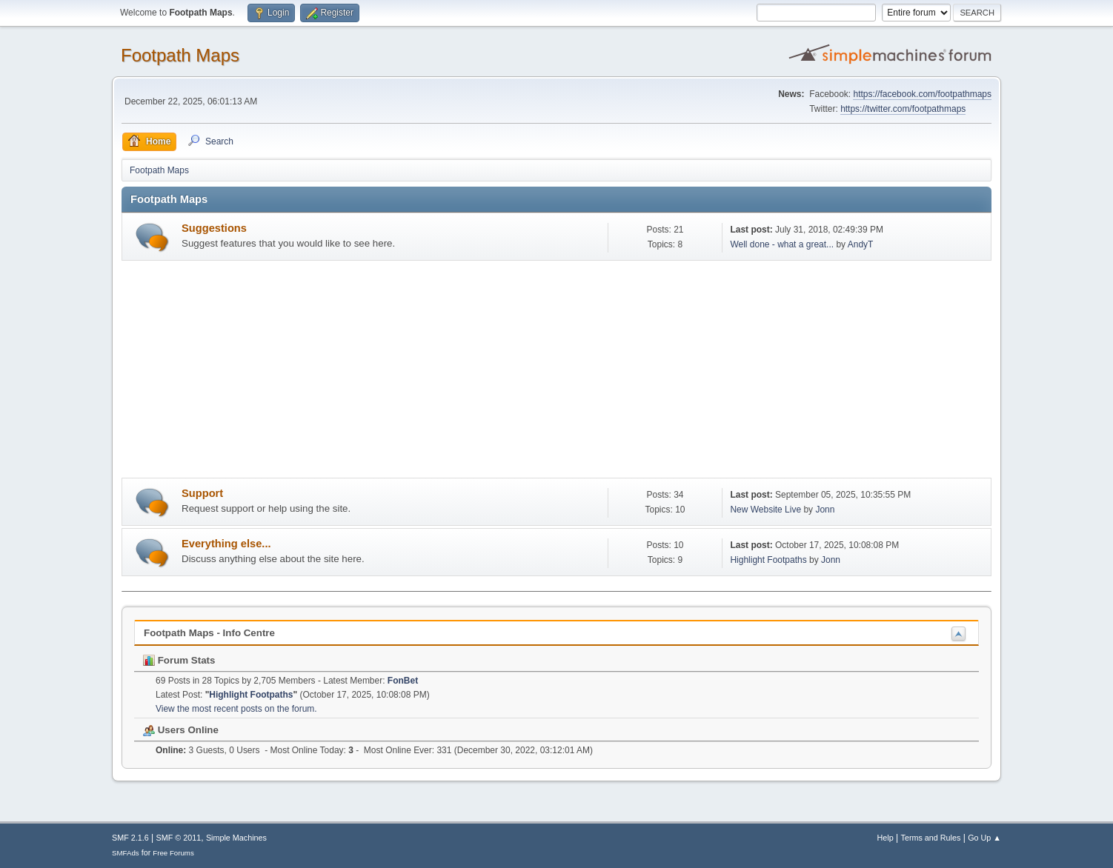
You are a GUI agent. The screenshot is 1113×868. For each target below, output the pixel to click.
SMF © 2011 (179, 837)
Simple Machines (236, 837)
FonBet (403, 680)
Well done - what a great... (782, 244)
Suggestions (214, 228)
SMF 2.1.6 (130, 837)
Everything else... (226, 544)
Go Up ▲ (984, 837)
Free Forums (173, 853)
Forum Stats (179, 660)
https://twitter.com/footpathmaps (903, 109)
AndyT (861, 244)
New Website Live (765, 509)
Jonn (824, 509)
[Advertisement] (556, 371)
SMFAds (125, 853)
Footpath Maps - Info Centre (209, 632)
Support (202, 493)
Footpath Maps (180, 55)
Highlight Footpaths (768, 560)
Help (885, 837)
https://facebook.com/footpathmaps (922, 94)
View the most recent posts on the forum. (236, 709)
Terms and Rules (931, 837)
